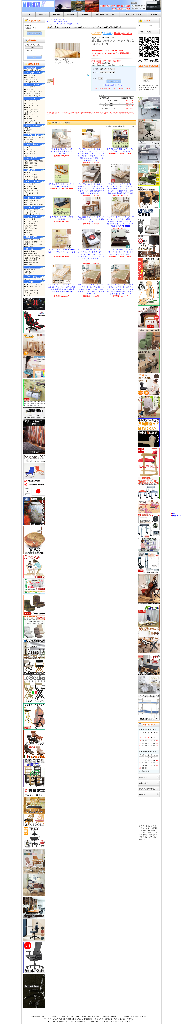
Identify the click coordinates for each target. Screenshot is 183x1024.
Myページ (42, 14)
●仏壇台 (27, 232)
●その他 (27, 274)
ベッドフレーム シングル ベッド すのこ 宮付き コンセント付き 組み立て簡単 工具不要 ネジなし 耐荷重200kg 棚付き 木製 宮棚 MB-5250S (61, 289)
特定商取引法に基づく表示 (64, 1021)
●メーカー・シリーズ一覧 (34, 279)
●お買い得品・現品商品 (33, 70)
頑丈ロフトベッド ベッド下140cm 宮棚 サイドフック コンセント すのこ (61, 252)
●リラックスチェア (31, 105)
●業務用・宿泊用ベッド (33, 242)
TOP (28, 14)
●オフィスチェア (30, 89)
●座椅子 (27, 128)
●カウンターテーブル (32, 109)
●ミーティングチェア (32, 93)
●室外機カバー (29, 272)
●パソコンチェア (30, 77)
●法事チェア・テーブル (33, 244)
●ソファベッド (29, 149)
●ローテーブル (29, 118)
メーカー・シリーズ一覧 (56, 24)
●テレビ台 (28, 202)
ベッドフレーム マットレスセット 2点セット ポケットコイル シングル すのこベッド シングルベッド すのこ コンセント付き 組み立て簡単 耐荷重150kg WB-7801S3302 (91, 188)
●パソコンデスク (30, 75)
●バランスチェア (30, 80)
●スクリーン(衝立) (31, 177)
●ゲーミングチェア (31, 82)
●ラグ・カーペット (31, 293)
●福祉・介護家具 (30, 165)
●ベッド (27, 147)
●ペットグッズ (29, 121)
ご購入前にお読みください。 (114, 85)
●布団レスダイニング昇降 (34, 137)
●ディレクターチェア (32, 116)
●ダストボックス (30, 186)
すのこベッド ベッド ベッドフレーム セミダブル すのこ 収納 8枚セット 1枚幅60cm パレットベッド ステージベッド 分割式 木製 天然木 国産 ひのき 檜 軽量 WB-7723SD (120, 188)
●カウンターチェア (31, 112)
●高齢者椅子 (29, 167)
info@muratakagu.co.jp (111, 1016)
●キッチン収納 (29, 184)
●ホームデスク (29, 87)
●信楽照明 (28, 264)
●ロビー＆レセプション (33, 91)
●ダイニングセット (31, 193)
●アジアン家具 (29, 223)
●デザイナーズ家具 (31, 226)
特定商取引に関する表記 (147, 789)
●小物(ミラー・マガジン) (33, 284)
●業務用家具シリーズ (32, 239)
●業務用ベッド (29, 153)
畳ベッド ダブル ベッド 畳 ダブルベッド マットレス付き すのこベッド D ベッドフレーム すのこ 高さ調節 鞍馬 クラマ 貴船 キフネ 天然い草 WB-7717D (91, 289)
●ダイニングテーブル (32, 188)
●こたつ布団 (29, 142)
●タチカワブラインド (32, 179)
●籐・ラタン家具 (30, 228)
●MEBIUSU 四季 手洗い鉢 (34, 256)
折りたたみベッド (60, 21)
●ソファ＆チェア (30, 101)
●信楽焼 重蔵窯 (30, 251)
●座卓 (26, 195)
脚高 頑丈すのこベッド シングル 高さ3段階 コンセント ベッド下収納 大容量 (91, 219)
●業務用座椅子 (29, 246)
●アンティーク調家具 (32, 123)
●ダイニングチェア (31, 191)
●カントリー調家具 (31, 221)
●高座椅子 (28, 130)
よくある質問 (154, 14)
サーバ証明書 (153, 828)
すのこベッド (59, 19)
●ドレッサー (29, 234)
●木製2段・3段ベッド (32, 214)
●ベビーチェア (29, 212)
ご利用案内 (84, 14)
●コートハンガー (30, 174)
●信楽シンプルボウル (32, 258)
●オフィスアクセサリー (33, 96)
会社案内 (70, 14)
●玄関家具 (28, 172)
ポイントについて (145, 32)
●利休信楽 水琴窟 (30, 260)
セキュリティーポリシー (133, 14)
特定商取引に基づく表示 (105, 14)
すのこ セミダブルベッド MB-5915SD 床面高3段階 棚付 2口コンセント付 (61, 151)
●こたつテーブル (30, 139)
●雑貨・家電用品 (30, 163)
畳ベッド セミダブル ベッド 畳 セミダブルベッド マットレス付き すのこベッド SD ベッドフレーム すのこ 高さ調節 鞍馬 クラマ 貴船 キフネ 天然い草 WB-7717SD (120, 289)
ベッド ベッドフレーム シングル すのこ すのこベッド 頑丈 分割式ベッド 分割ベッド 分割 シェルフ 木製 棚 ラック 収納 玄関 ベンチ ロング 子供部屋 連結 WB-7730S (120, 221)
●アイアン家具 (29, 219)
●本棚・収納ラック (31, 200)
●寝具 (26, 156)
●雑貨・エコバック (31, 291)
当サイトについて (145, 777)
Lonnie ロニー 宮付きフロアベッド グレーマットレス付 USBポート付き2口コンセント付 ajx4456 (120, 252)
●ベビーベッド (29, 151)
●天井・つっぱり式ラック (34, 204)
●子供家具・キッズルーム (34, 210)
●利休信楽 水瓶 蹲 (31, 262)
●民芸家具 (28, 230)
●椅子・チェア (29, 114)
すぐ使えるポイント (99, 53)
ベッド (49, 19)
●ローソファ (29, 103)
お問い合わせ (143, 783)
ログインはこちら (145, 25)
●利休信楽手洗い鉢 (31, 253)
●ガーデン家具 (29, 269)
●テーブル (28, 107)
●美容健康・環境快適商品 (34, 161)
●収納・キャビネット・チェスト (34, 287)
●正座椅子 (28, 132)
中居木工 (70, 24)
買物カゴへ (177, 516)
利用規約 (56, 14)
